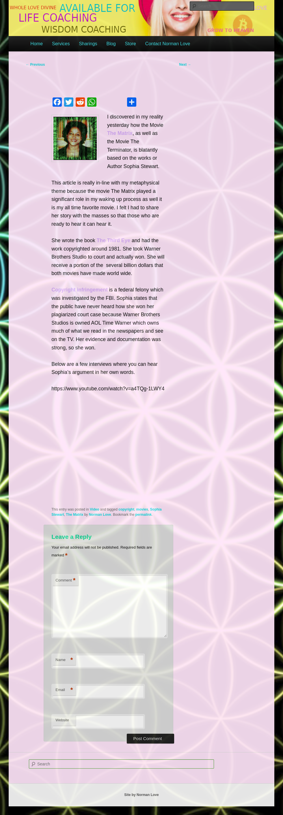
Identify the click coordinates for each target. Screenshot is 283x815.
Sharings (88, 43)
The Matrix (74, 515)
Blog (111, 43)
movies (142, 509)
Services (61, 43)
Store (130, 43)
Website (62, 720)
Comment (65, 580)
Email (64, 690)
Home (36, 43)
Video (94, 509)
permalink (143, 515)
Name (64, 660)
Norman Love (100, 515)
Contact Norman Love (167, 43)
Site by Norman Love (141, 795)
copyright (126, 509)
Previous (35, 65)
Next (185, 65)
